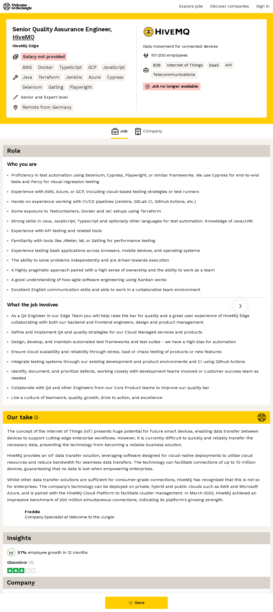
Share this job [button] (26, 571)
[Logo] (17, 6)
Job (119, 131)
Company (148, 131)
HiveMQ (23, 37)
